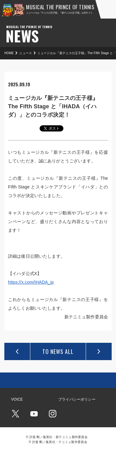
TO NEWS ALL (57, 351)
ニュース (25, 53)
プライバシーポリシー (77, 399)
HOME (9, 53)
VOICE (17, 399)
